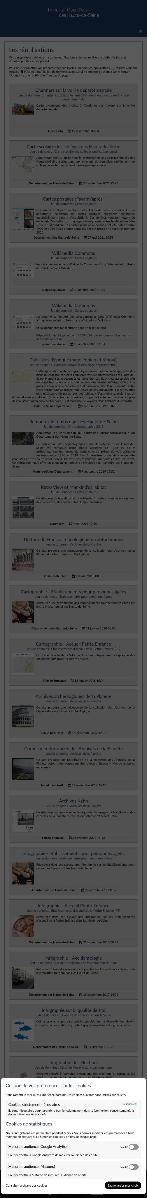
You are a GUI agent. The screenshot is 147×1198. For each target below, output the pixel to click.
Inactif (124, 1147)
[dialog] (73, 1136)
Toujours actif (129, 1103)
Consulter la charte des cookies (26, 1185)
